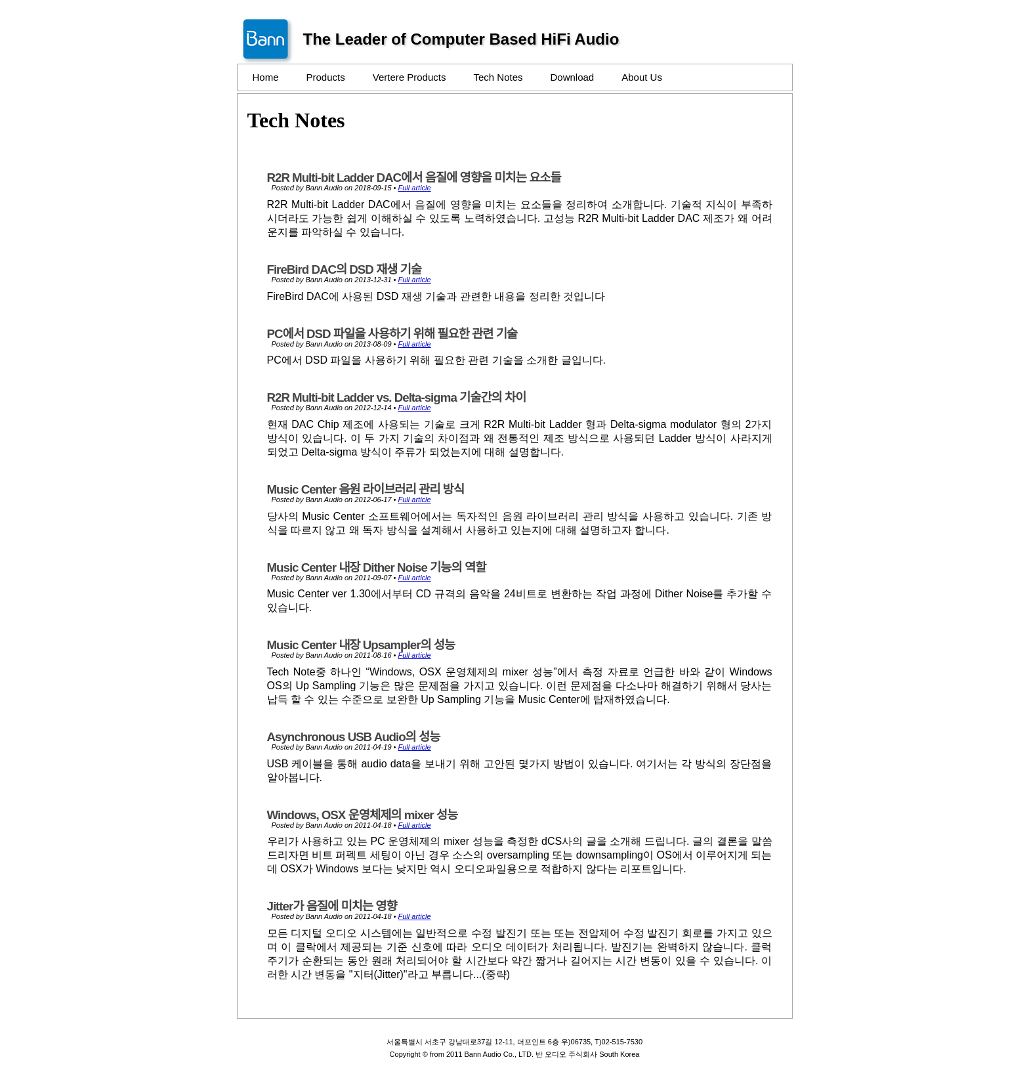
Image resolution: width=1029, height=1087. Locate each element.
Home (266, 77)
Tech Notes (497, 77)
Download (573, 77)
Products (325, 77)
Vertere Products (409, 77)
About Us (641, 77)
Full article (414, 188)
